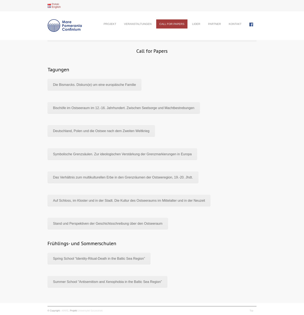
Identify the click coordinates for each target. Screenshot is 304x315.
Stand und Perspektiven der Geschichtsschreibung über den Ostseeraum (108, 223)
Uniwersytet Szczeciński (90, 310)
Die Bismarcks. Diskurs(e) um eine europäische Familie (94, 85)
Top (251, 310)
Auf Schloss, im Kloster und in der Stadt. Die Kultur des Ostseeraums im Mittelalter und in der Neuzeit (129, 200)
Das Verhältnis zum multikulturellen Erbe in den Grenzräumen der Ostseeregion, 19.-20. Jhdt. (123, 177)
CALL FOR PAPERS (171, 24)
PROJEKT (110, 24)
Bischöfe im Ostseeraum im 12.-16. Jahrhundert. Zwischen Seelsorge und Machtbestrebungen (123, 108)
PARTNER (214, 24)
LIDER (196, 24)
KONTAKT (235, 24)
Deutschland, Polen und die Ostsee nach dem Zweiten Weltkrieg (101, 131)
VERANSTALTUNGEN (138, 24)
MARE (65, 310)
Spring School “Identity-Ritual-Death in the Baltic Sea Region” (99, 258)
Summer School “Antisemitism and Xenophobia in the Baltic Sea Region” (107, 282)
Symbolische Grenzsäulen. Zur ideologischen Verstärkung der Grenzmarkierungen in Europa (122, 154)
